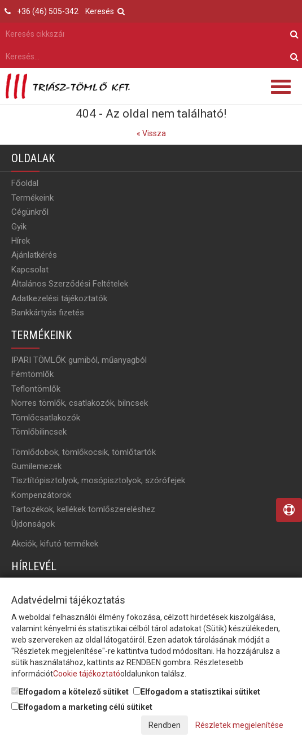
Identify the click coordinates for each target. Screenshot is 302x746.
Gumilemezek (36, 466)
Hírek (20, 241)
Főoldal (24, 183)
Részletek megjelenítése (239, 725)
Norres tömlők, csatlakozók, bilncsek (79, 403)
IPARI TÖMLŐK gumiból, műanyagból (79, 360)
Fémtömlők (32, 374)
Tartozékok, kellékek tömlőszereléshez (83, 509)
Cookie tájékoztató (86, 673)
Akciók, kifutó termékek (54, 544)
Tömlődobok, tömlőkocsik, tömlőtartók (83, 452)
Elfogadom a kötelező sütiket (70, 691)
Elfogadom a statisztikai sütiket (196, 691)
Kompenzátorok (41, 495)
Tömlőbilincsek (39, 432)
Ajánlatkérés (34, 255)
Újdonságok (33, 524)
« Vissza (151, 133)
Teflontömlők (35, 389)
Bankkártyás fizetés (47, 312)
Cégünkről (30, 212)
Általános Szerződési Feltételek (69, 284)
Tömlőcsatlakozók (45, 418)
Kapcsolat (30, 269)
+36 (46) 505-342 (47, 11)
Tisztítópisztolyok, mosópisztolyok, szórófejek (98, 480)
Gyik (19, 227)
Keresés (105, 11)
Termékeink (32, 198)
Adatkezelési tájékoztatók (59, 298)
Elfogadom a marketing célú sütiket (81, 707)
